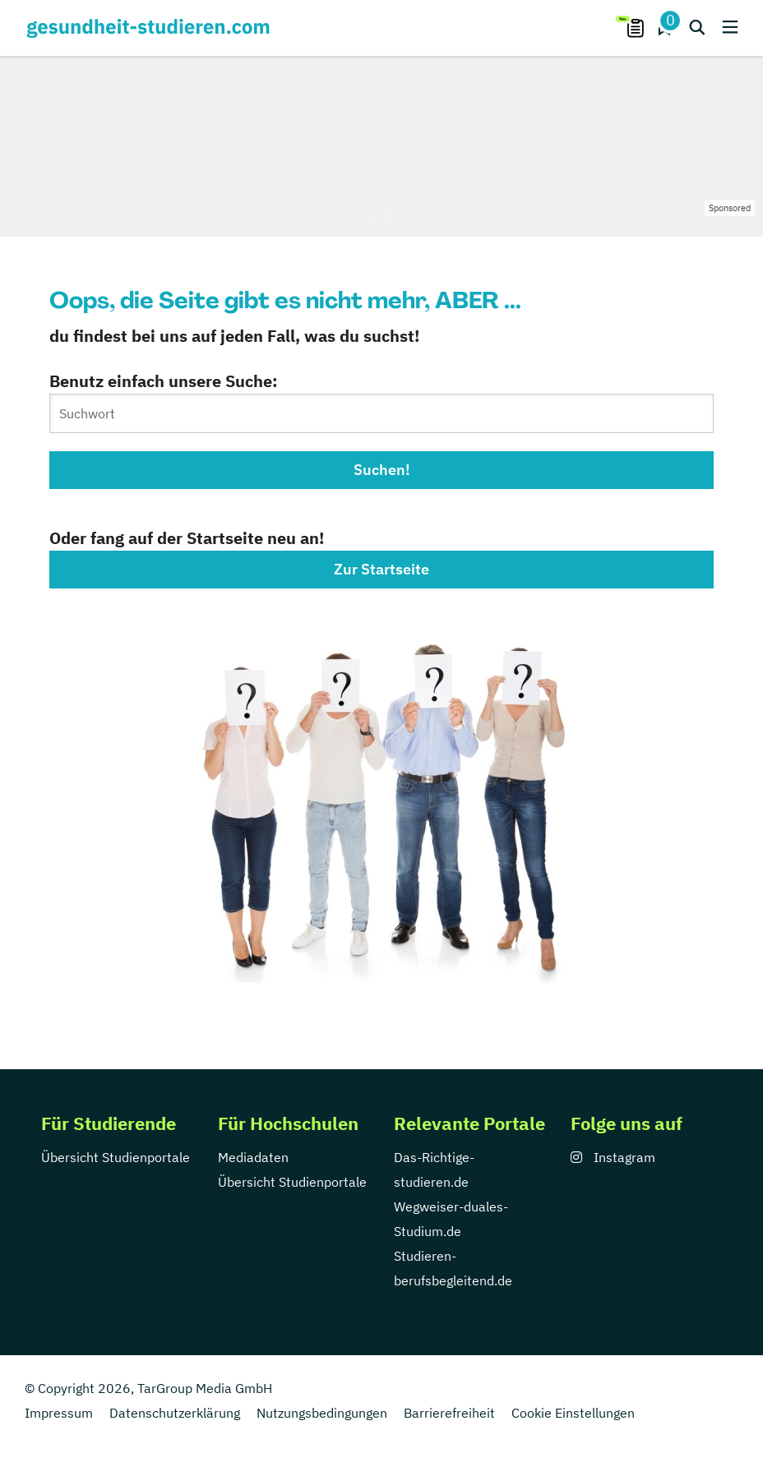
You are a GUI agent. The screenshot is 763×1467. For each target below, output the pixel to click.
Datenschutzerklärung (174, 1413)
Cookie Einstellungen (573, 1413)
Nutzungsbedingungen (322, 1413)
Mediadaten (253, 1157)
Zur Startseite (381, 569)
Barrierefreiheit (449, 1413)
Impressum (59, 1413)
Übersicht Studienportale (115, 1157)
